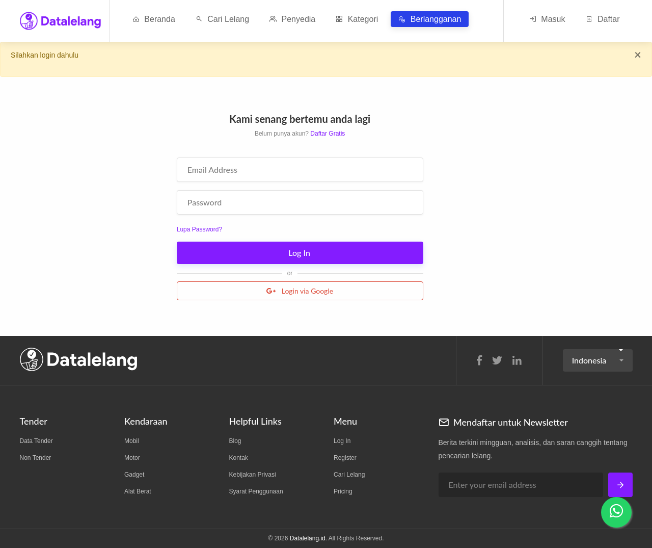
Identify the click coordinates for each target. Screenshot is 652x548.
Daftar (602, 19)
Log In (300, 252)
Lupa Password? (199, 229)
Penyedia (292, 19)
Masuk (547, 19)
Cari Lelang (222, 19)
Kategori (357, 19)
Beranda (153, 19)
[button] (598, 360)
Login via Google (299, 290)
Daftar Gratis (327, 133)
